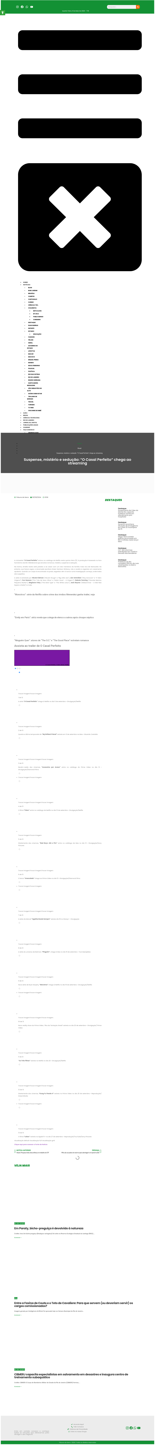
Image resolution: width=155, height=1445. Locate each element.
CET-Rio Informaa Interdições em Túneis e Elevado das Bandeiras (127, 551)
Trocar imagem (24, 694)
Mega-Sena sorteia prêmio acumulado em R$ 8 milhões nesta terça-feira (128, 539)
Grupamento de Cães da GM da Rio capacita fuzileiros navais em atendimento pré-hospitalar (128, 513)
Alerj (15, 1298)
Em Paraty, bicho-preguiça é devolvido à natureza (48, 1228)
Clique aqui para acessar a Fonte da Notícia (30, 1144)
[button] (2, 12)
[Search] (138, 7)
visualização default (21, 1140)
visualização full (36, 1140)
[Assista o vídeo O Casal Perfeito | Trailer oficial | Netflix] (42, 658)
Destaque (122, 508)
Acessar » (17, 1237)
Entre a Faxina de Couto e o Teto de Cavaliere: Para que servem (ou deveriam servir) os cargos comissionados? (73, 1304)
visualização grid (48, 1140)
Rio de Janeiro (19, 1223)
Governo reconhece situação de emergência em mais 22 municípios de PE (128, 526)
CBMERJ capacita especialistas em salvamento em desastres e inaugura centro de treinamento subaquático (71, 1375)
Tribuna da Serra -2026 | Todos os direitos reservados (77, 1442)
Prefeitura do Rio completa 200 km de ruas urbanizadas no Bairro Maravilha (128, 564)
